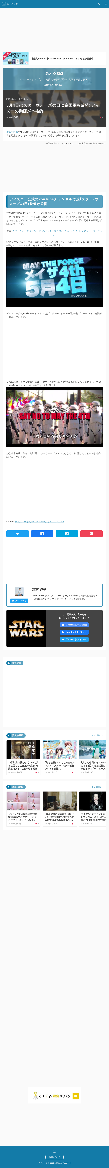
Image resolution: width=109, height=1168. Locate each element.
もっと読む (96, 735)
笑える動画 (23, 99)
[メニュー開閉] (105, 4)
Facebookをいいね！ (74, 632)
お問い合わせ (54, 1157)
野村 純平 (39, 589)
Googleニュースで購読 (74, 625)
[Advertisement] (54, 168)
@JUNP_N (12, 132)
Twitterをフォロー (74, 639)
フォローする (19, 601)
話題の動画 (11, 99)
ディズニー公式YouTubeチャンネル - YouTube (39, 521)
